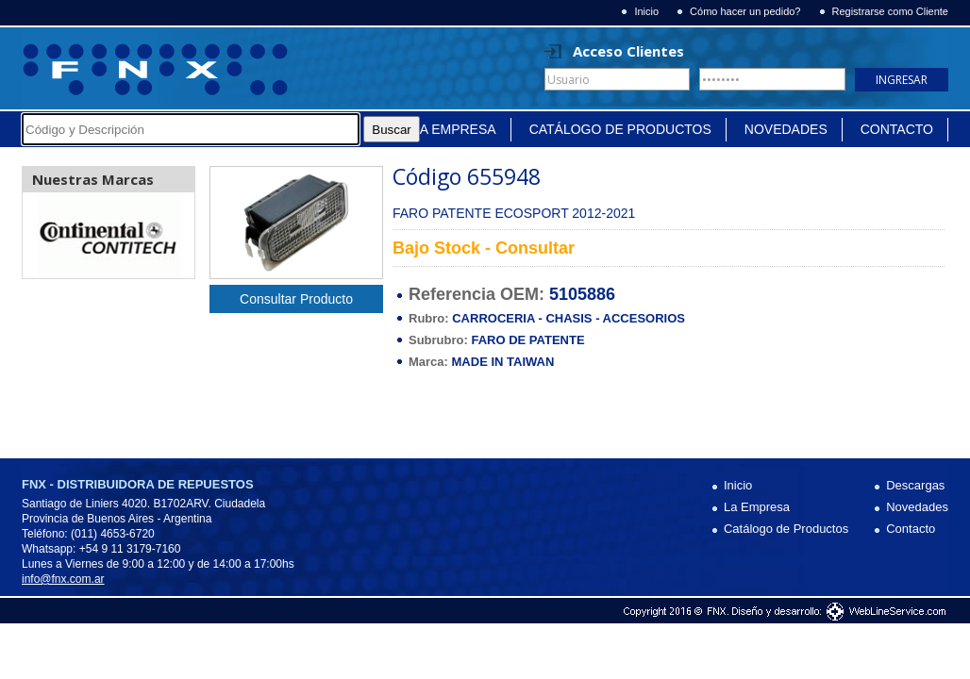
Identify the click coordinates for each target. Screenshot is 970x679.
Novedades (786, 129)
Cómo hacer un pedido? (745, 12)
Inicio (646, 12)
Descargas (915, 485)
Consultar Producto (296, 298)
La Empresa (454, 129)
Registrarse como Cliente (890, 12)
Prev (47, 236)
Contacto (897, 129)
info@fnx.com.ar (63, 579)
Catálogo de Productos (620, 129)
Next (170, 236)
